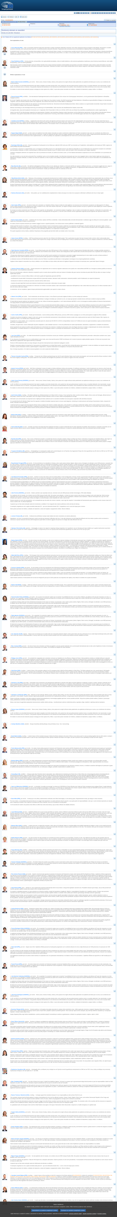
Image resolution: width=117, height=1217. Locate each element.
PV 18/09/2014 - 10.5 (64, 25)
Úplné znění (24, 16)
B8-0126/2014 (94, 37)
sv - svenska (115, 13)
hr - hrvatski (92, 13)
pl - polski (104, 13)
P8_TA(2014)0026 (92, 25)
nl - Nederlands (102, 13)
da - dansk (80, 13)
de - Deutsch (81, 13)
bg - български (74, 13)
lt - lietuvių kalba (97, 13)
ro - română (108, 13)
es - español (76, 13)
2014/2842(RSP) (9, 20)
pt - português (106, 13)
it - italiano (94, 13)
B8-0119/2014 (78, 37)
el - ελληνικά (85, 13)
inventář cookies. (102, 1213)
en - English (87, 13)
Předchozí (11, 16)
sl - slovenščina (111, 13)
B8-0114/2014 (61, 37)
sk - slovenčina (109, 13)
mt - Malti (101, 13)
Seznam (4, 16)
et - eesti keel (83, 13)
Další (16, 16)
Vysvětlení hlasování (65, 26)
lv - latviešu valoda (95, 13)
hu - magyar (99, 13)
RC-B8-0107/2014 (6, 25)
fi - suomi (113, 13)
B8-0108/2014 (53, 37)
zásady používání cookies (89, 1213)
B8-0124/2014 (86, 37)
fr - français (88, 13)
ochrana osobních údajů (75, 1213)
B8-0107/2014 (45, 37)
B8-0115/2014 (70, 37)
